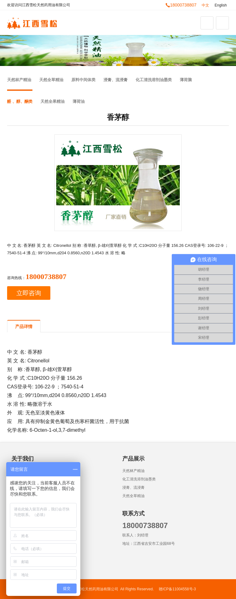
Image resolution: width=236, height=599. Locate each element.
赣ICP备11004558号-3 (177, 589)
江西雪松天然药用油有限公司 (94, 589)
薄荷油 (79, 101)
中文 (205, 5)
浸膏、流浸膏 (115, 79)
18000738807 (181, 4)
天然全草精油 (51, 79)
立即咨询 (28, 293)
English (221, 5)
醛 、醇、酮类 (19, 101)
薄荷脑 (186, 79)
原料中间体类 (83, 79)
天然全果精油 (52, 101)
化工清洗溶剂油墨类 (154, 79)
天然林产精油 (19, 79)
